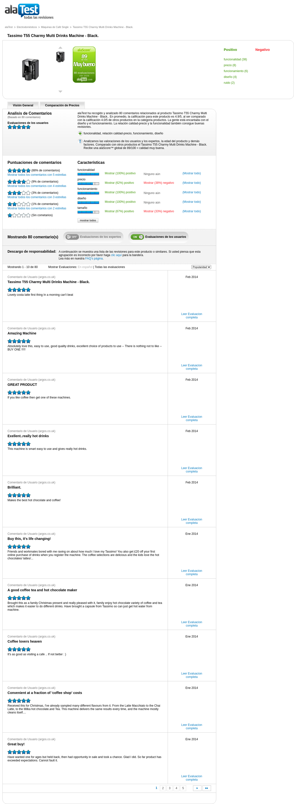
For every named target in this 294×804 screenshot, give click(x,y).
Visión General (23, 105)
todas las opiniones (33, 11)
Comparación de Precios (62, 105)
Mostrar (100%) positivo (120, 173)
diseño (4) (230, 77)
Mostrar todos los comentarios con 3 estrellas (37, 195)
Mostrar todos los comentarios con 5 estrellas (37, 172)
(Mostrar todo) (191, 173)
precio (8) (230, 65)
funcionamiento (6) (236, 71)
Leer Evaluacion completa (191, 315)
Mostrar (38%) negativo (159, 183)
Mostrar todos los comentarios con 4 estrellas (37, 183)
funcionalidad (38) (235, 59)
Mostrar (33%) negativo (159, 211)
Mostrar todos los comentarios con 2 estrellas (37, 206)
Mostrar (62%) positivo (119, 183)
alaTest (9, 27)
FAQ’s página (94, 258)
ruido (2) (229, 82)
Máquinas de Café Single (55, 27)
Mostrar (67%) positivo (119, 211)
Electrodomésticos (27, 27)
